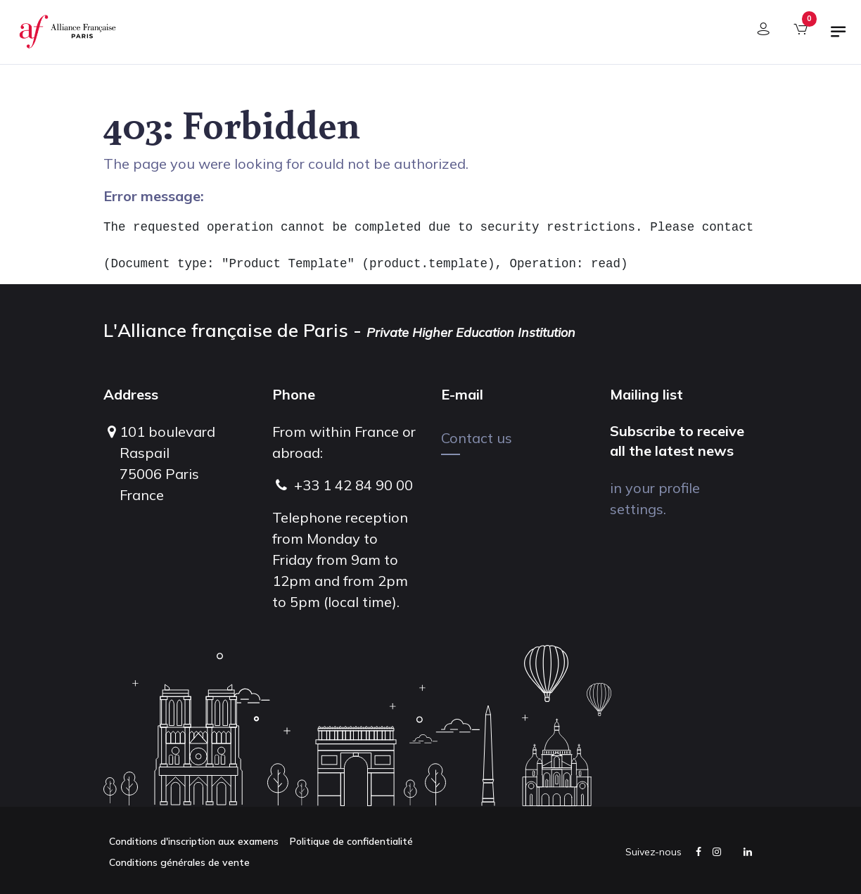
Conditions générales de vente (179, 862)
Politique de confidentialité (351, 841)
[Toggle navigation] (838, 37)
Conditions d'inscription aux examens (194, 841)
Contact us (476, 438)
